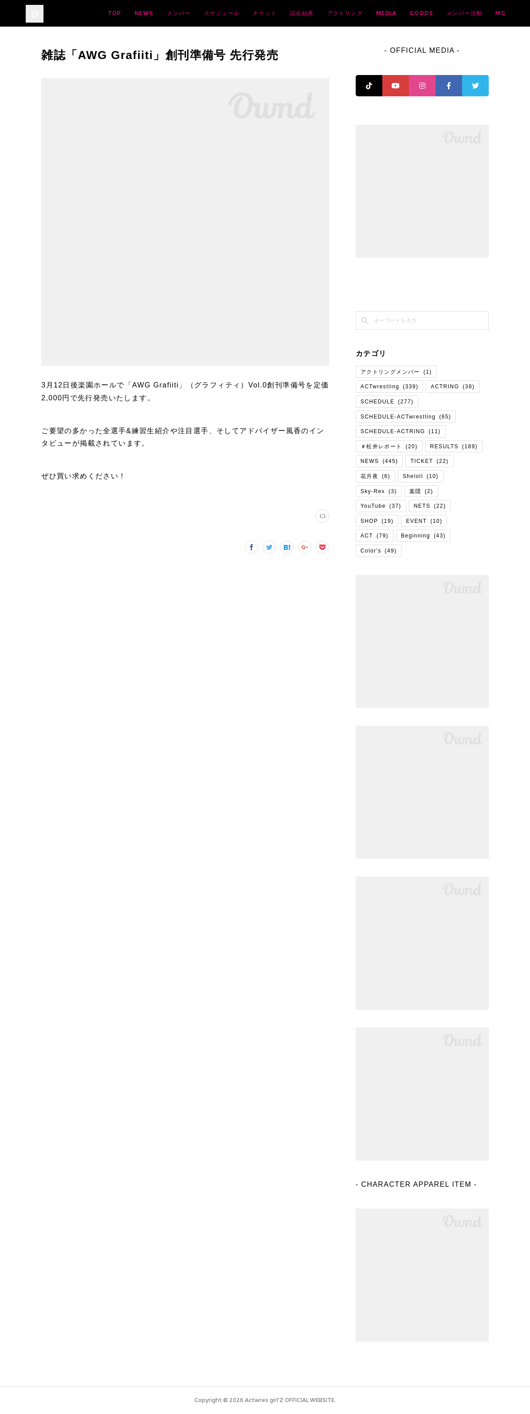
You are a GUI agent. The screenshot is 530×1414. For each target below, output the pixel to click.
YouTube (381, 506)
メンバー (248, 13)
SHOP (377, 521)
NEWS (214, 13)
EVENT (424, 521)
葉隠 (421, 491)
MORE (488, 13)
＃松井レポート (389, 446)
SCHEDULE (387, 402)
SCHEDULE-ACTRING (401, 431)
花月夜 (375, 476)
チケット (334, 13)
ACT (375, 536)
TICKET (429, 461)
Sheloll (421, 476)
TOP (184, 13)
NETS (430, 506)
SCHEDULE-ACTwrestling (406, 417)
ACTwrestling (390, 386)
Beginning (423, 536)
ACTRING (453, 386)
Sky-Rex (379, 491)
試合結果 (372, 13)
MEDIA (456, 13)
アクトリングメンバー (396, 372)
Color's (379, 551)
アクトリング (414, 13)
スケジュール (291, 13)
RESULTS (454, 446)
